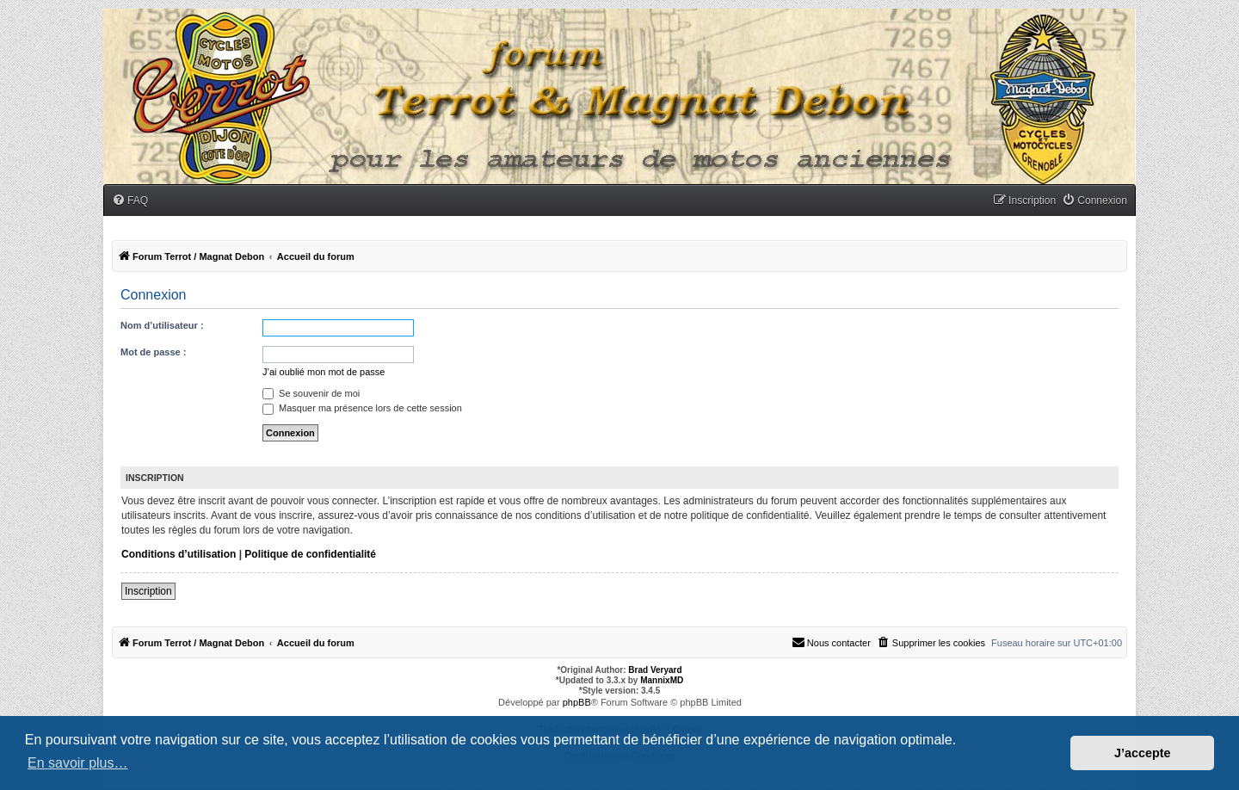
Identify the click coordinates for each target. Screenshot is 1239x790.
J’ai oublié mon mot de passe (323, 372)
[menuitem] (130, 201)
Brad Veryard (654, 670)
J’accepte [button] (1142, 753)
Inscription (148, 591)
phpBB (577, 702)
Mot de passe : (153, 352)
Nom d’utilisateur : (162, 325)
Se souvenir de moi (311, 393)
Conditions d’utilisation (178, 554)
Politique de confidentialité (310, 554)
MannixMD (661, 680)
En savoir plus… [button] (78, 763)
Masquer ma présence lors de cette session (362, 408)
